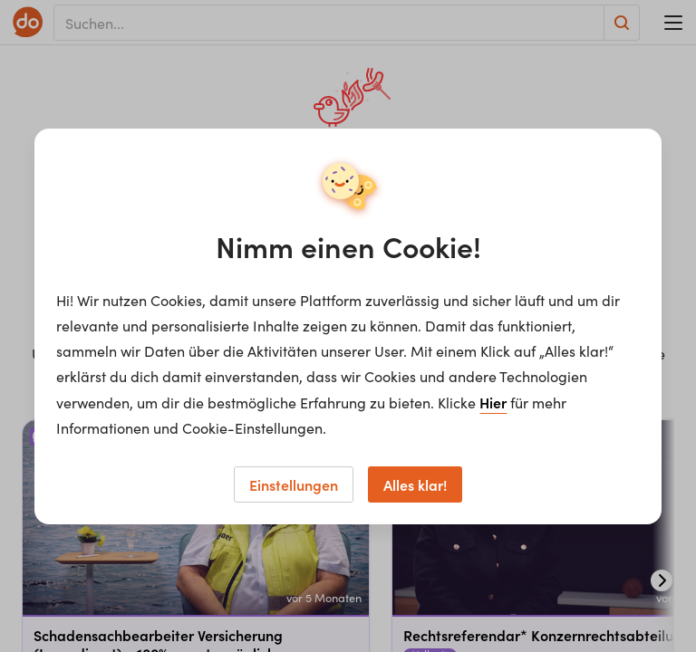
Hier (493, 402)
